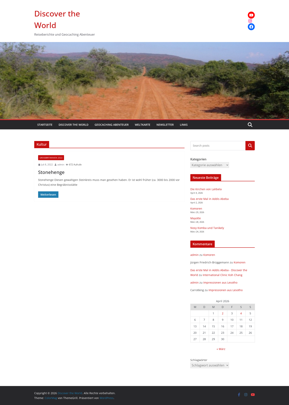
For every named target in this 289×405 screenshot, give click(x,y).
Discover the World (73, 124)
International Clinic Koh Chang (222, 275)
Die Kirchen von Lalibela (206, 189)
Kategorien (250, 146)
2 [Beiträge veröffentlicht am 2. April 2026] (222, 313)
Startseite (44, 124)
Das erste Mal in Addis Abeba (209, 199)
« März (221, 349)
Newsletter (165, 124)
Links (184, 124)
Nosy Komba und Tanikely (207, 228)
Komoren (196, 208)
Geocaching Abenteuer (112, 124)
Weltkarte (142, 124)
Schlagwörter (198, 360)
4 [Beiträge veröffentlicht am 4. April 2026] (241, 313)
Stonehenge (51, 172)
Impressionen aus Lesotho (220, 282)
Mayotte (195, 218)
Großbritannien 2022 (51, 157)
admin (60, 164)
